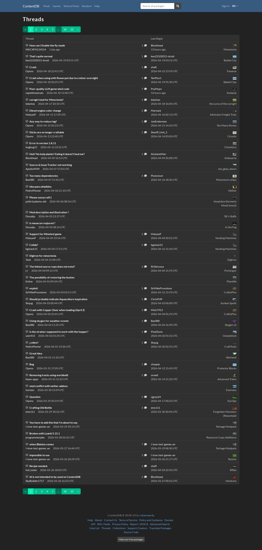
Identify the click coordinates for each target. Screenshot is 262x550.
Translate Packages (160, 528)
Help (97, 6)
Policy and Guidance (151, 520)
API (93, 524)
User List (94, 528)
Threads (106, 528)
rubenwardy (147, 515)
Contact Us (110, 520)
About (98, 520)
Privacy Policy (120, 524)
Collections (119, 528)
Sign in (225, 6)
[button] (235, 6)
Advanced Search (160, 524)
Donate (168, 520)
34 (65, 29)
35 (72, 29)
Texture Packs (71, 6)
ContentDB (31, 6)
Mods (46, 6)
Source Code (131, 532)
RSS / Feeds (103, 524)
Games (57, 6)
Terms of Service (128, 520)
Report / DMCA (139, 524)
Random (87, 6)
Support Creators (137, 528)
